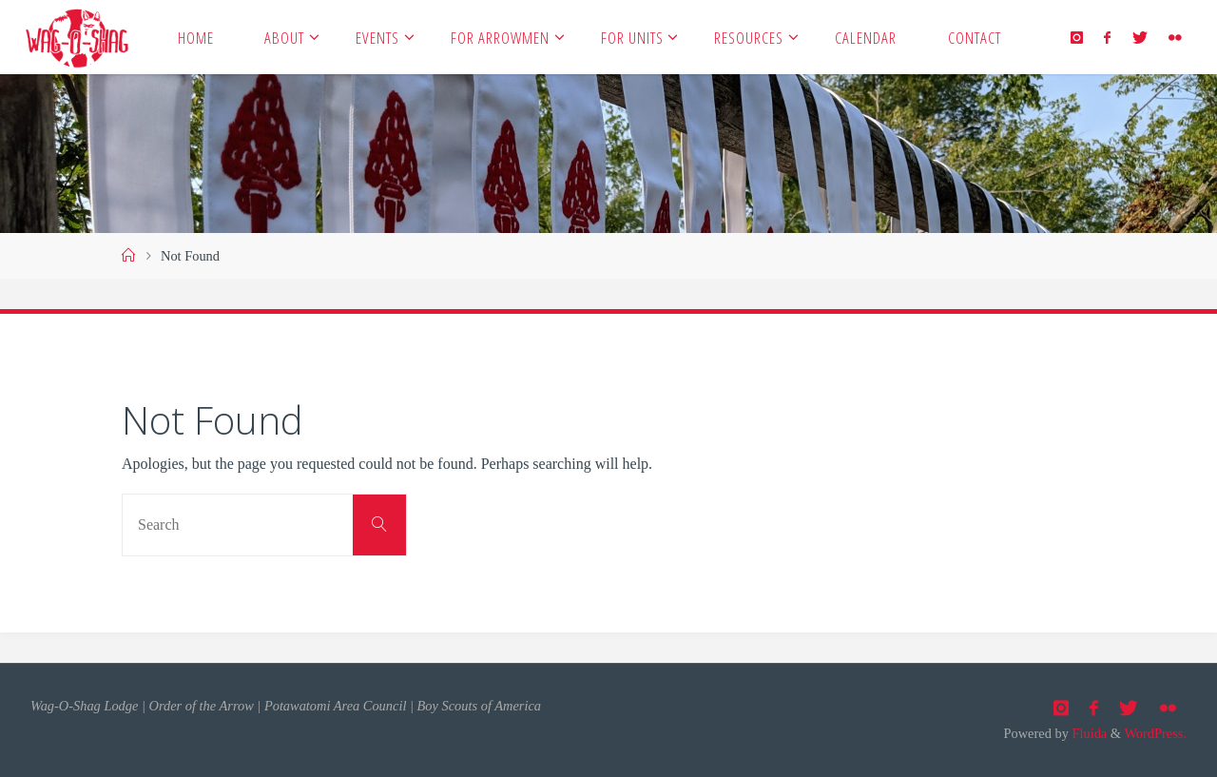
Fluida (1088, 733)
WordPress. (1155, 733)
